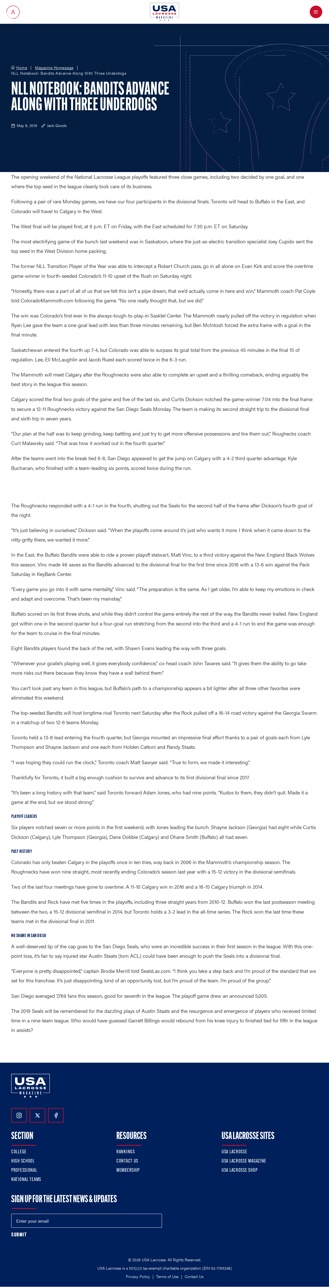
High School (23, 1161)
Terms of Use (167, 1276)
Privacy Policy (138, 1276)
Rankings (125, 1152)
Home (21, 67)
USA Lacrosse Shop (239, 1170)
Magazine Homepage (54, 67)
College (19, 1152)
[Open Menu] (316, 12)
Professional (24, 1170)
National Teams (26, 1179)
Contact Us (127, 1161)
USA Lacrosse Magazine (244, 1161)
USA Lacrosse (234, 1152)
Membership (128, 1170)
